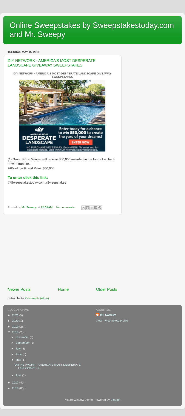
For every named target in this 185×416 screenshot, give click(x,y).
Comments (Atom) (37, 298)
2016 (15, 388)
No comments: (66, 207)
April (18, 375)
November (22, 337)
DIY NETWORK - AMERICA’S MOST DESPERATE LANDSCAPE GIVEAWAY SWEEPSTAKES (52, 63)
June (19, 354)
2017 (15, 382)
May (18, 359)
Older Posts (106, 289)
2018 (15, 332)
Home (63, 289)
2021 (15, 315)
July (18, 348)
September (23, 342)
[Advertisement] (62, 251)
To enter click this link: (28, 177)
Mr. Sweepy (108, 314)
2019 (15, 326)
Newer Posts (19, 289)
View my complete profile (112, 320)
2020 (15, 320)
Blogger (115, 399)
